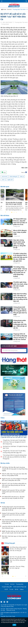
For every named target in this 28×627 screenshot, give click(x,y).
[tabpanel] (15, 200)
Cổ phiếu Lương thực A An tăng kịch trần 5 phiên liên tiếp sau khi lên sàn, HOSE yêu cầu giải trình (20, 257)
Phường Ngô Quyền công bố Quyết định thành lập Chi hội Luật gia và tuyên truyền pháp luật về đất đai (13, 508)
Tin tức (7, 584)
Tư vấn (11, 589)
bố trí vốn (4, 176)
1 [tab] (12, 212)
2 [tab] (14, 212)
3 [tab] (16, 212)
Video (3, 418)
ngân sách (10, 179)
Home (3, 9)
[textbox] (14, 350)
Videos (22, 589)
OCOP (6, 589)
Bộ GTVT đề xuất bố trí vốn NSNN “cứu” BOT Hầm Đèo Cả (13, 16)
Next (22, 212)
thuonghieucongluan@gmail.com (12, 612)
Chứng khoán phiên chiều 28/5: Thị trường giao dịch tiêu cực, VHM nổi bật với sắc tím (20, 324)
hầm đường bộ (13, 176)
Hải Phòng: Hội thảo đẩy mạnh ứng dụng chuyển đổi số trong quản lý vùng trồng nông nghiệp (14, 468)
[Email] (7, 602)
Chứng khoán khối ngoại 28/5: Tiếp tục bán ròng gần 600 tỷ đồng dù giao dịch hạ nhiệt (20, 310)
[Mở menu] (2, 1)
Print (4, 172)
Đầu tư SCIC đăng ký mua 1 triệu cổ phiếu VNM (20, 232)
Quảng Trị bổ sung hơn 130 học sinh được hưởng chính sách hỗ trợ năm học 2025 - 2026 (14, 491)
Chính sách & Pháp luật (19, 587)
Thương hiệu (19, 584)
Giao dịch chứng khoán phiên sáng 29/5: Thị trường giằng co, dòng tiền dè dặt (19, 243)
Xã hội (3, 503)
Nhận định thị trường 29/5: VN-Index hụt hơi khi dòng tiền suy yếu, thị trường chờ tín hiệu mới (20, 297)
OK (14, 624)
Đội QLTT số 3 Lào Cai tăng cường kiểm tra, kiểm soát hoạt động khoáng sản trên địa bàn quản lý (14, 485)
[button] (26, 1)
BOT (3, 179)
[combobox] (14, 350)
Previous (5, 212)
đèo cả (22, 176)
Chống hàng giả (9, 543)
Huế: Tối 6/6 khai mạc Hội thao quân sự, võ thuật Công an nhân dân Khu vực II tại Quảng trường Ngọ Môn (14, 521)
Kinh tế (9, 9)
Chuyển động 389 (7, 587)
